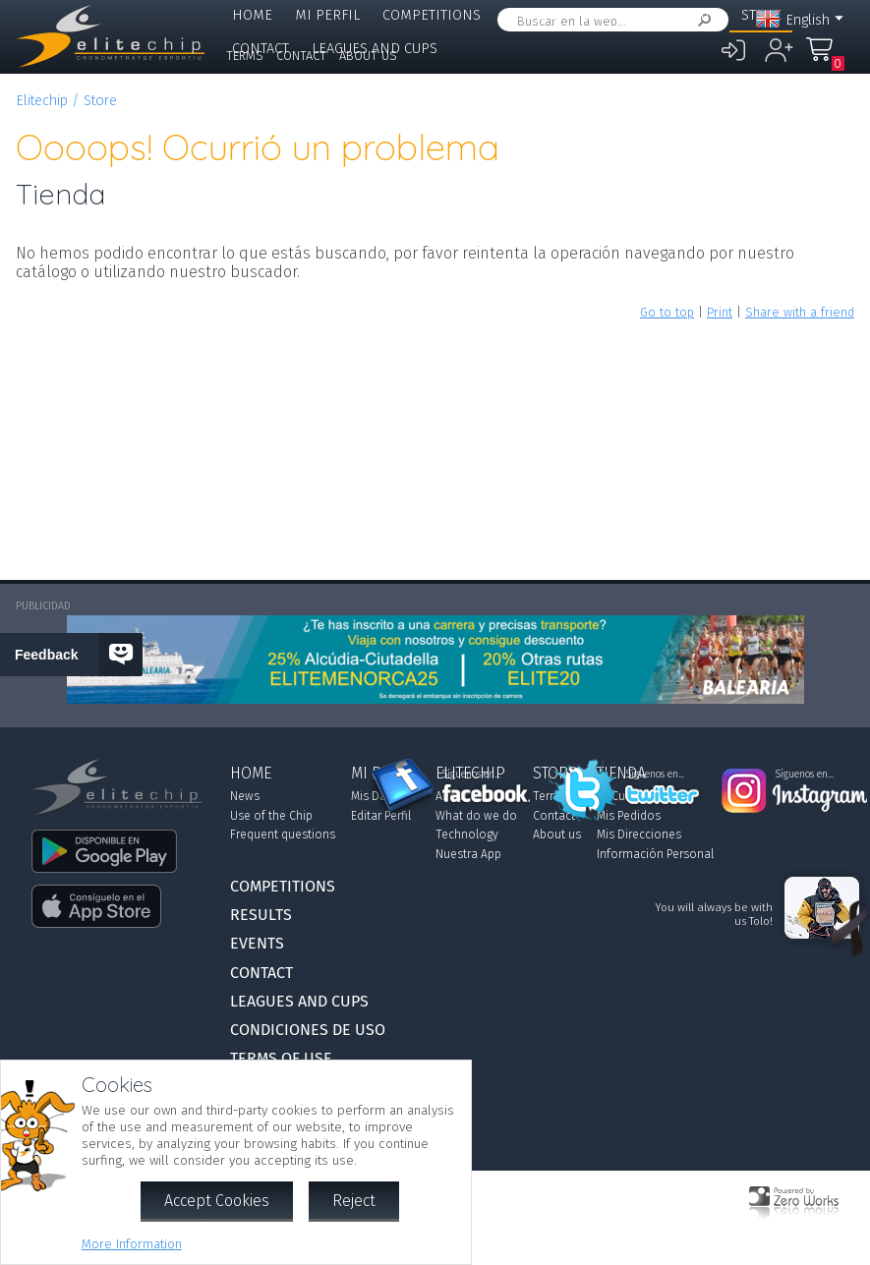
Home (252, 15)
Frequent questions (282, 834)
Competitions (431, 15)
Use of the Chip (271, 816)
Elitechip (685, 15)
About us (368, 55)
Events (604, 15)
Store (100, 100)
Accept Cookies (216, 1200)
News (245, 796)
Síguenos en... (471, 774)
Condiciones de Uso (307, 1029)
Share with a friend (799, 312)
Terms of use (281, 1058)
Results (530, 15)
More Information (132, 1244)
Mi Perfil (327, 15)
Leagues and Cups (299, 1001)
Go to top (667, 312)
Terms (244, 55)
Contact (301, 55)
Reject (354, 1200)
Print (719, 312)
